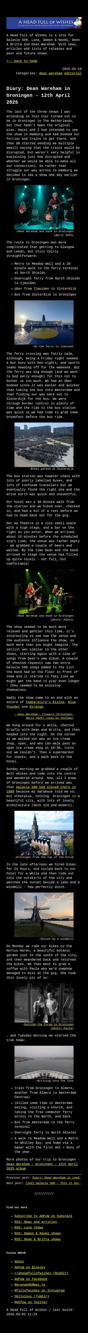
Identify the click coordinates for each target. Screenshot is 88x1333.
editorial (73, 73)
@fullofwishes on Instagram (39, 1291)
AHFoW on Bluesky (29, 1267)
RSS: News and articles (35, 1222)
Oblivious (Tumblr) (31, 1296)
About (19, 1262)
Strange (36, 707)
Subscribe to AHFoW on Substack (43, 1216)
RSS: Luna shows (28, 1228)
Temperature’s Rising (45, 702)
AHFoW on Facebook (30, 1279)
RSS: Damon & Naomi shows (37, 1233)
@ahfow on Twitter (30, 1302)
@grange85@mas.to (29, 1285)
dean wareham (50, 73)
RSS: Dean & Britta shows (37, 1239)
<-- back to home (21, 61)
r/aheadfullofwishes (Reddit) (41, 1273)
